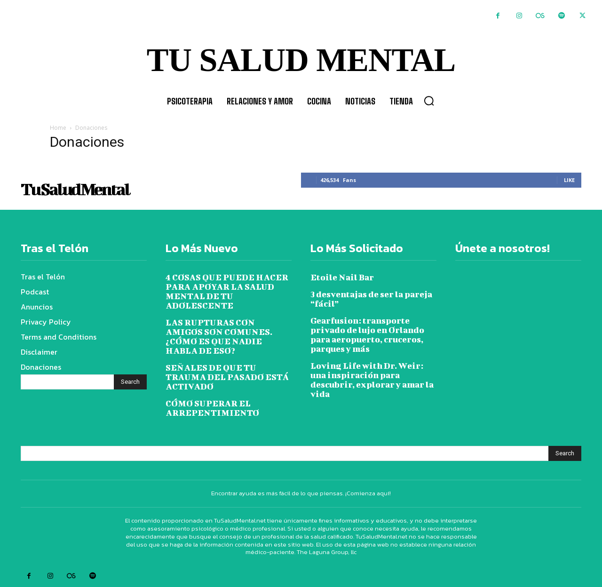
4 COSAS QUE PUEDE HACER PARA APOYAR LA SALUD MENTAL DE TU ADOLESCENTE (227, 291)
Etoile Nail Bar (342, 277)
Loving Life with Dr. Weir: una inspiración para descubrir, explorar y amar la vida (372, 380)
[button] (429, 100)
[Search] (130, 381)
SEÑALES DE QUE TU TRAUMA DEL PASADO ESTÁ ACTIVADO (227, 377)
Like (569, 179)
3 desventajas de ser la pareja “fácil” (371, 299)
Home (58, 128)
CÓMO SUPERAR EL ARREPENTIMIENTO (212, 408)
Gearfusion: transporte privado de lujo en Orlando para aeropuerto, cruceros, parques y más (367, 335)
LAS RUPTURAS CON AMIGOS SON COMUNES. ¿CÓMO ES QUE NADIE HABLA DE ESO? (219, 336)
